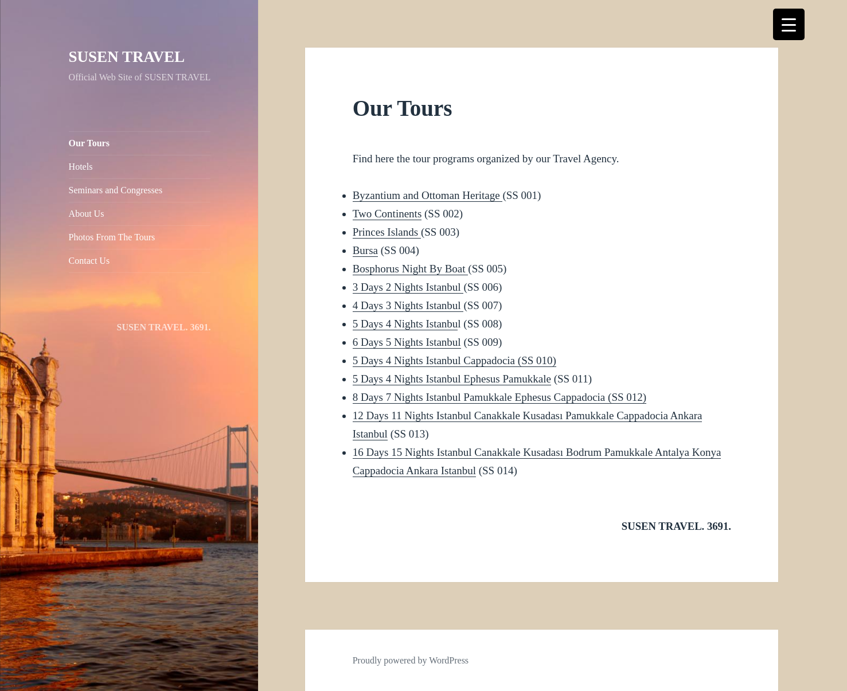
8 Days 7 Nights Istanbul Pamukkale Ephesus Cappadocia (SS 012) (499, 397)
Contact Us (89, 261)
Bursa (365, 250)
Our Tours (89, 143)
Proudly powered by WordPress (411, 660)
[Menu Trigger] (789, 24)
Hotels (81, 166)
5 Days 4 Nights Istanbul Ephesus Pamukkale (452, 379)
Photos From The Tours (112, 237)
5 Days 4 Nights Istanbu (405, 324)
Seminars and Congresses (116, 190)
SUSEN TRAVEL (127, 56)
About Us (86, 213)
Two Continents (387, 214)
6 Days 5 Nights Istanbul (407, 342)
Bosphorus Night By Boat (409, 269)
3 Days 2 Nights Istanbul (408, 287)
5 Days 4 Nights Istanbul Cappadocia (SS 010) (454, 360)
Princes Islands (387, 232)
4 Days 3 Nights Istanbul (408, 305)
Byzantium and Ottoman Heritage (428, 195)
